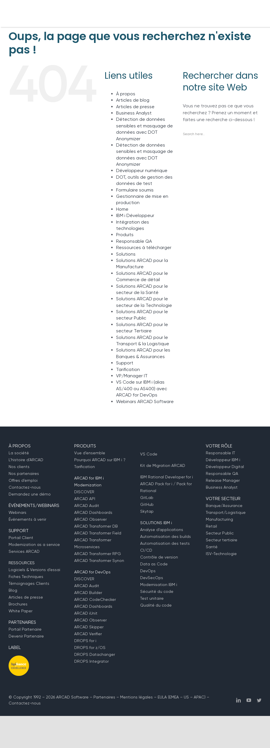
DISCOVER (84, 492)
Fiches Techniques (26, 576)
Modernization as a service (34, 544)
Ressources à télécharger (143, 247)
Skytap (147, 511)
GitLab (146, 497)
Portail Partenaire (25, 629)
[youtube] (248, 700)
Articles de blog (132, 100)
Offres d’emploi (23, 480)
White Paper (20, 611)
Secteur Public (220, 533)
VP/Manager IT (132, 375)
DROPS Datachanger (94, 654)
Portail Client (21, 537)
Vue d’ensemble (89, 453)
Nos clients (19, 466)
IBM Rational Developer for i (166, 477)
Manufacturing (219, 519)
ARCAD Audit (86, 505)
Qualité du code (156, 605)
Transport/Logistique (226, 512)
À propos (125, 93)
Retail (211, 526)
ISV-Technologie (221, 553)
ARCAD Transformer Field (97, 533)
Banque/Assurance (224, 505)
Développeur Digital (225, 466)
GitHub (147, 504)
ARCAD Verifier (88, 633)
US (186, 697)
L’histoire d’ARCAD (26, 459)
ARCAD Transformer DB (96, 526)
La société (19, 453)
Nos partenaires (24, 473)
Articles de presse (135, 106)
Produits (125, 234)
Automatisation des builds (165, 536)
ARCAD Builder (88, 592)
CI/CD (146, 550)
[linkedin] (238, 700)
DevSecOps (151, 577)
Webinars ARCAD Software (145, 401)
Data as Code (154, 564)
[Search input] (221, 134)
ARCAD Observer (90, 519)
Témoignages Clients (29, 583)
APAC (199, 697)
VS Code (148, 454)
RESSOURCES (22, 562)
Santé (212, 546)
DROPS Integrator (91, 661)
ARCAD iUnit (85, 613)
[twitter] (259, 700)
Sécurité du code (156, 591)
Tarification (128, 369)
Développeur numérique (141, 170)
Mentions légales (136, 697)
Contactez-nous (25, 487)
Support (124, 363)
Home (122, 209)
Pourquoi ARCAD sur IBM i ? (100, 459)
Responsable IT (220, 453)
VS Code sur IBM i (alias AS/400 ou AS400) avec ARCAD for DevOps (141, 388)
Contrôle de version (159, 557)
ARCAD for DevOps (92, 572)
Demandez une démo (30, 494)
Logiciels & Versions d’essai (34, 569)
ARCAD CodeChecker (95, 599)
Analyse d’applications (161, 529)
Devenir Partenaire (26, 636)
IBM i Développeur (135, 215)
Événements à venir (27, 519)
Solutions (126, 254)
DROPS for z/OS (89, 647)
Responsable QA (134, 241)
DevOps (148, 571)
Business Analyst (134, 113)
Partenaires (104, 697)
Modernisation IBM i (158, 584)
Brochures (18, 604)
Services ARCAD (24, 551)
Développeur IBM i (223, 459)
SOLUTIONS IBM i (156, 522)
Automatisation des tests (165, 543)
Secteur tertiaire (221, 540)
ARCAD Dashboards (93, 512)
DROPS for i (85, 640)
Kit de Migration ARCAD (162, 465)
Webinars (17, 512)
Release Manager (223, 480)
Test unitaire (152, 598)
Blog (13, 590)
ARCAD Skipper (88, 627)
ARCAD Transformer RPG (97, 553)
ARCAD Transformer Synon (99, 560)
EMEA (174, 697)
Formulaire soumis (135, 190)
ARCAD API (84, 498)
